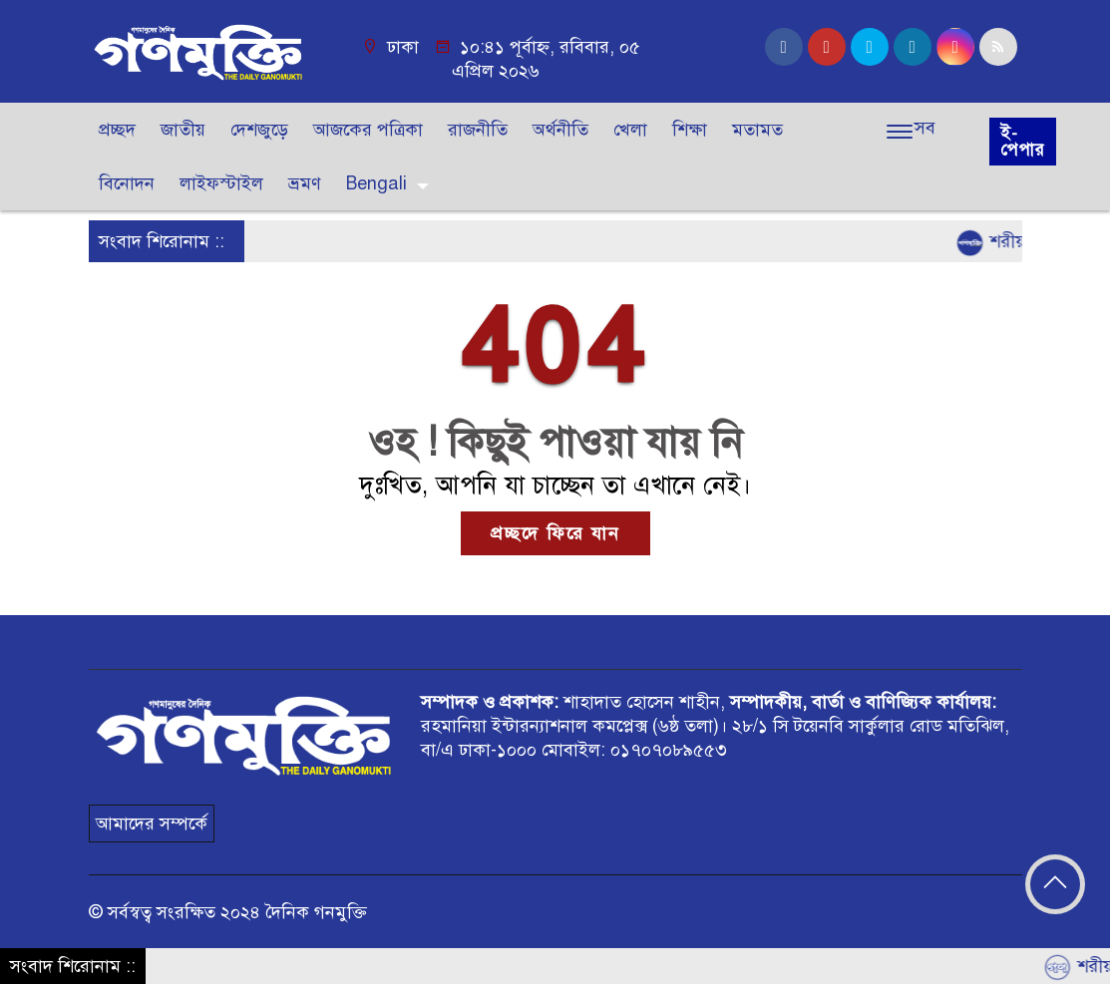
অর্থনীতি (560, 130)
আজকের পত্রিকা (368, 130)
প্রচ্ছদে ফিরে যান (555, 533)
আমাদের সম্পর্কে (151, 823)
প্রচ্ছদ (117, 130)
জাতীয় (183, 130)
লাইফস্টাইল (221, 183)
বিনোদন (127, 183)
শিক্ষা (689, 130)
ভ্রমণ (304, 183)
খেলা (630, 130)
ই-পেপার (1022, 142)
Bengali (376, 183)
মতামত (757, 130)
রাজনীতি (478, 130)
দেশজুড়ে (259, 130)
